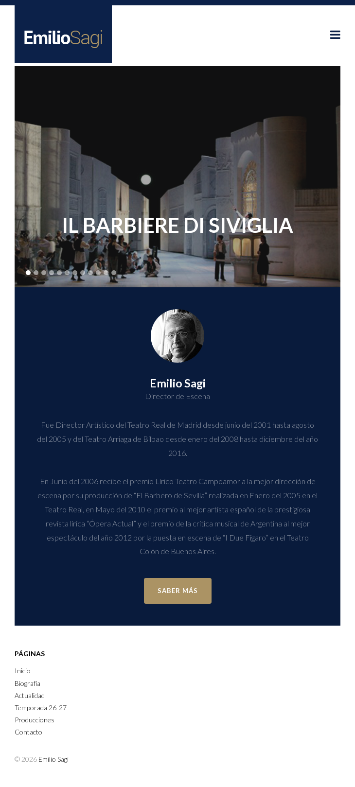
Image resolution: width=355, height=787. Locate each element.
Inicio (23, 670)
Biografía (27, 683)
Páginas (30, 653)
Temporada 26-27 (41, 707)
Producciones (34, 720)
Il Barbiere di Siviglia (177, 225)
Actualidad (30, 695)
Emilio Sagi (53, 759)
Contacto (28, 732)
